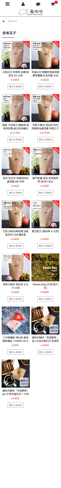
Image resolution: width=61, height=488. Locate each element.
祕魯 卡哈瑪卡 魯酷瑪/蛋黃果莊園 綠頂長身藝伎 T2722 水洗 (15, 128)
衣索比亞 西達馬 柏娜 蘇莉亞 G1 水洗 (15, 73)
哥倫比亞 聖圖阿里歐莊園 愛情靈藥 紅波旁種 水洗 (45, 73)
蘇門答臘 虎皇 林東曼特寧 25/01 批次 (45, 179)
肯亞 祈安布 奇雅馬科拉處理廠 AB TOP (15, 179)
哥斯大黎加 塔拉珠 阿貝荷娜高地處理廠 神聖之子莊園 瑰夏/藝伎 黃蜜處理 (45, 128)
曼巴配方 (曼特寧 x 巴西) (45, 231)
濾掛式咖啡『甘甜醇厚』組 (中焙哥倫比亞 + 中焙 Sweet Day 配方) (15, 394)
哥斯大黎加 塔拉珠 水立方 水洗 (15, 286)
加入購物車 (15, 86)
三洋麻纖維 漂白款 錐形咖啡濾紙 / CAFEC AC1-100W (15, 341)
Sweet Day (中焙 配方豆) (45, 286)
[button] (38, 4)
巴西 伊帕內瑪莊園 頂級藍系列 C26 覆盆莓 (15, 233)
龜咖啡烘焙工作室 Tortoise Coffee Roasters (23, 470)
